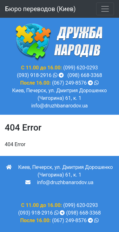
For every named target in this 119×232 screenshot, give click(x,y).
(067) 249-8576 (69, 83)
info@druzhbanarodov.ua (59, 106)
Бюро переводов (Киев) (40, 9)
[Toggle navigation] (105, 9)
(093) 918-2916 (34, 75)
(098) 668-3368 (84, 75)
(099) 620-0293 (80, 68)
